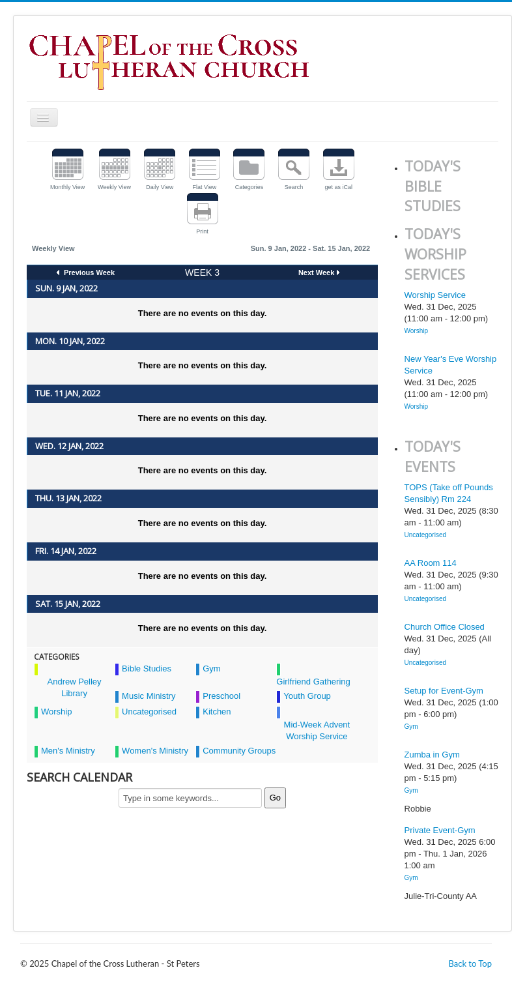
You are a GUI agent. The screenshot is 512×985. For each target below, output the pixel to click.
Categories (249, 187)
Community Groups (239, 751)
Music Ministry (148, 696)
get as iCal (338, 187)
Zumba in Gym (432, 754)
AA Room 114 (431, 563)
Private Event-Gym (440, 830)
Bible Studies (146, 668)
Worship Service (435, 295)
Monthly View (67, 187)
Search (294, 187)
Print (202, 231)
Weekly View (114, 187)
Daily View (159, 187)
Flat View (204, 187)
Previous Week (88, 272)
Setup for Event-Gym (444, 691)
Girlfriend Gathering (313, 681)
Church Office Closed (445, 627)
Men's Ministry (68, 751)
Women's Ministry (155, 751)
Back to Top (470, 963)
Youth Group (307, 696)
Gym (211, 668)
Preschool (221, 696)
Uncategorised (149, 711)
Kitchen (217, 711)
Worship (56, 711)
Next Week (316, 272)
